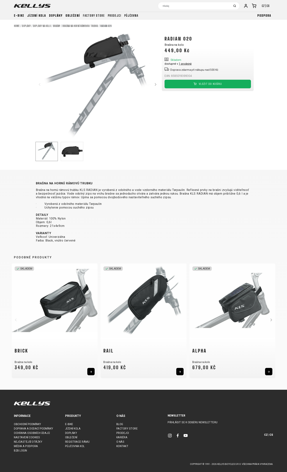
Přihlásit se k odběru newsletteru (193, 422)
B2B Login (20, 450)
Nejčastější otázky (28, 441)
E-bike (19, 15)
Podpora (264, 15)
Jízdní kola (36, 15)
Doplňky (56, 15)
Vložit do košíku (208, 84)
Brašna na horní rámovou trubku (80, 25)
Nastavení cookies (27, 437)
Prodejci (114, 15)
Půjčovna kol (75, 446)
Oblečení (73, 15)
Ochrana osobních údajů (32, 433)
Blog (119, 424)
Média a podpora (26, 446)
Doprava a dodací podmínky (33, 428)
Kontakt (122, 446)
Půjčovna (131, 15)
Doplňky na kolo (42, 25)
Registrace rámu (77, 441)
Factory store (94, 15)
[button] (39, 84)
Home (17, 25)
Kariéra (122, 437)
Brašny (56, 25)
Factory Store (127, 428)
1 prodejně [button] (185, 63)
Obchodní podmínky (27, 424)
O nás (120, 441)
